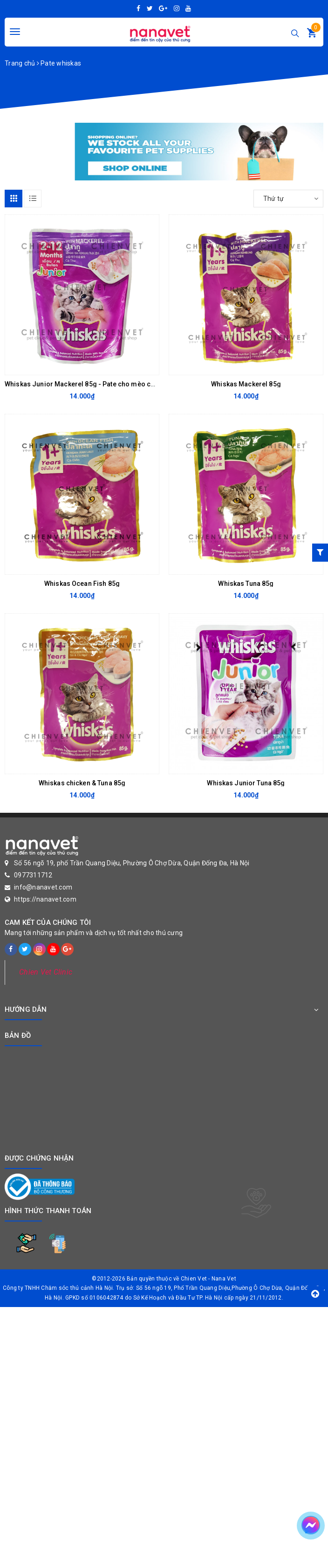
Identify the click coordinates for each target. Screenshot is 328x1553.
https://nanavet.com (45, 899)
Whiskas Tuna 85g (245, 583)
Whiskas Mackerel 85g (246, 384)
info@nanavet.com (43, 887)
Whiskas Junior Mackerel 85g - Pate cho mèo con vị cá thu (95, 384)
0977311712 (33, 875)
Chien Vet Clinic (45, 972)
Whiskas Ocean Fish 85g (82, 583)
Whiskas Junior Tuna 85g (246, 783)
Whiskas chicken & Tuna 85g (82, 783)
